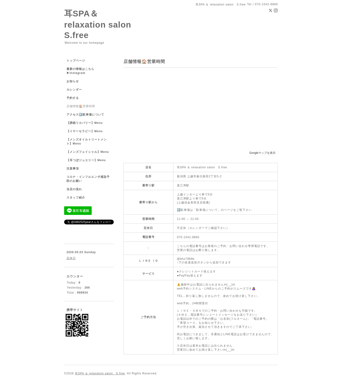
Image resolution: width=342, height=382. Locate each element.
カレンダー (74, 89)
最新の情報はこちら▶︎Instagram (80, 71)
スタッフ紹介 (75, 197)
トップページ (75, 60)
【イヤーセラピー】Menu (84, 131)
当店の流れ (74, 189)
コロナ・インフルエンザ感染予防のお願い (88, 179)
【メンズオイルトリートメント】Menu (86, 141)
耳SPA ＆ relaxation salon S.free (100, 373)
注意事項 (72, 168)
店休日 (71, 258)
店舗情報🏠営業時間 (80, 106)
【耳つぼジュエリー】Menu (86, 160)
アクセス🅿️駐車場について (85, 114)
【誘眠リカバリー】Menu (84, 123)
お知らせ (72, 81)
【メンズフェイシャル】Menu (87, 152)
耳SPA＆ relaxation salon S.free (102, 24)
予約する (72, 98)
